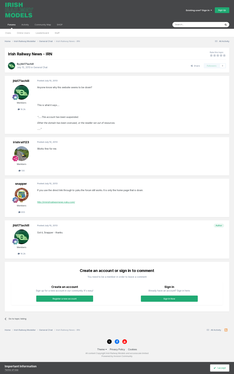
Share (195, 65)
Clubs (8, 33)
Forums (12, 26)
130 (22, 170)
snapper (21, 183)
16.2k (22, 109)
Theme (102, 349)
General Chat (40, 67)
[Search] (189, 24)
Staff (57, 33)
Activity (25, 24)
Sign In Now (169, 298)
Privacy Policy (117, 349)
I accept (220, 368)
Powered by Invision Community (117, 356)
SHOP (60, 24)
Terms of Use (11, 369)
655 (21, 212)
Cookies (132, 349)
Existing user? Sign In (199, 10)
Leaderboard (42, 33)
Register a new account (65, 298)
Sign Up (222, 10)
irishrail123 (21, 142)
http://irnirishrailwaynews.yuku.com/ (56, 202)
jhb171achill (27, 63)
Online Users (23, 33)
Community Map (43, 24)
